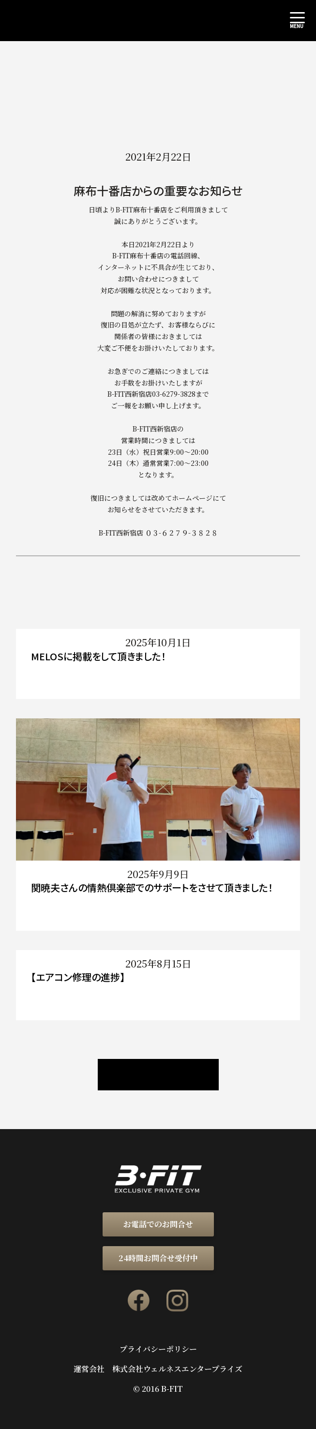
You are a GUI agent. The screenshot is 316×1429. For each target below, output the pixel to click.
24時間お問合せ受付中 (158, 1258)
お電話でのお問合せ (158, 1224)
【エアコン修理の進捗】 (78, 977)
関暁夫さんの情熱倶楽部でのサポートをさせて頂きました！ (152, 887)
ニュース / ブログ (158, 1074)
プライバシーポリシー (158, 1349)
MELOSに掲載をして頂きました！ (98, 656)
